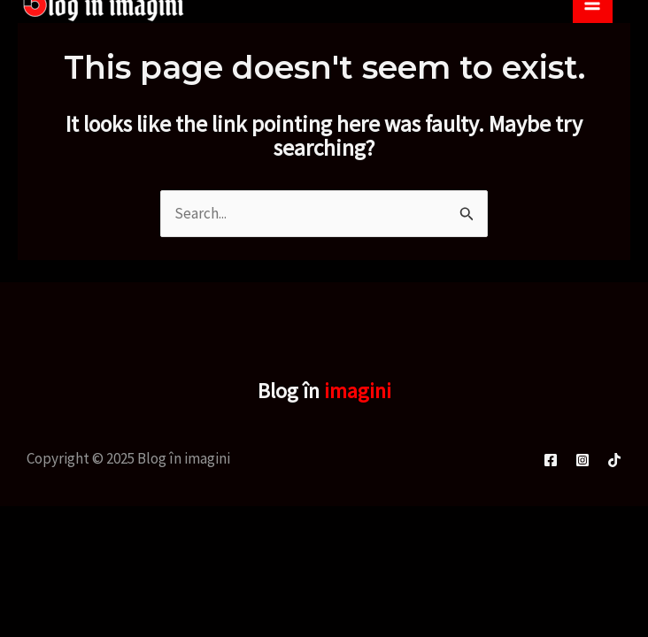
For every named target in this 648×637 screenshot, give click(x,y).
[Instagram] (582, 460)
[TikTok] (614, 460)
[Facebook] (551, 460)
